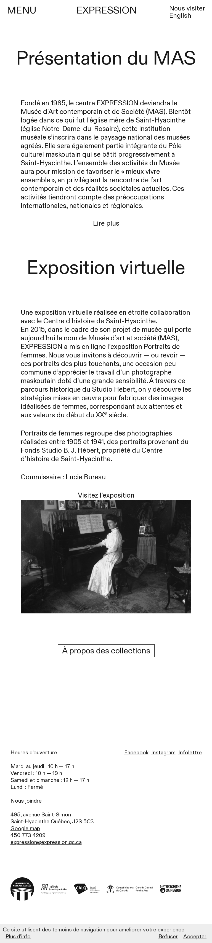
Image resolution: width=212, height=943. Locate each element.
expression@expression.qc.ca (46, 842)
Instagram (163, 752)
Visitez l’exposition (106, 495)
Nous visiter (187, 8)
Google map (25, 828)
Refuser (168, 936)
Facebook (136, 752)
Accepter (194, 936)
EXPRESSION (106, 10)
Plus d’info (18, 936)
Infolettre (190, 752)
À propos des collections (106, 651)
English (180, 16)
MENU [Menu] (21, 10)
